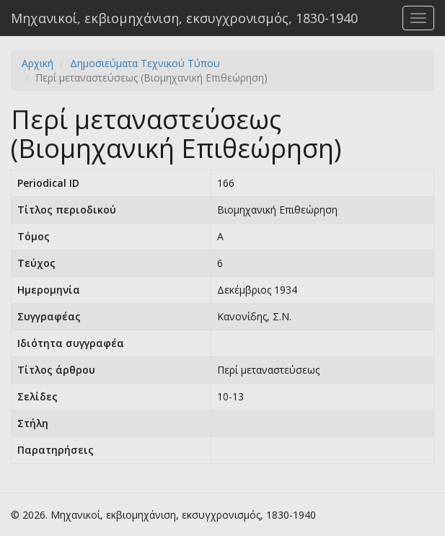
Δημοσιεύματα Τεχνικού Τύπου (145, 63)
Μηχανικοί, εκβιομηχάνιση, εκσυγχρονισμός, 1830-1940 (184, 18)
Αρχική (37, 63)
